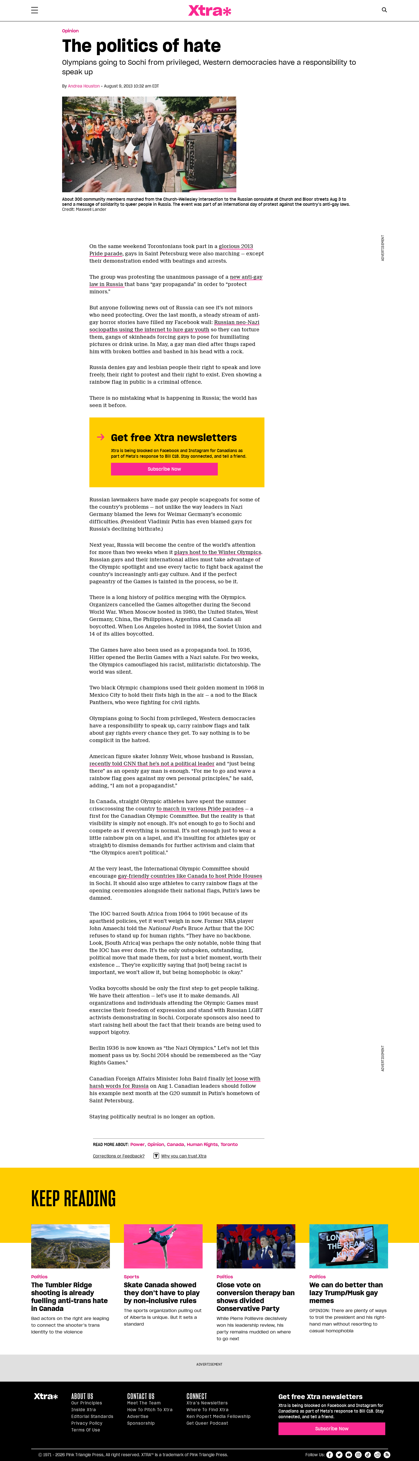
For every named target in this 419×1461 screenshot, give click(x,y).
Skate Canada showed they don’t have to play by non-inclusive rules (162, 1293)
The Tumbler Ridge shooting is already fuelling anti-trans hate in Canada (69, 1297)
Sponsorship (141, 1423)
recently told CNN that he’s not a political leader (151, 764)
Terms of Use (85, 1430)
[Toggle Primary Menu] (34, 11)
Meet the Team (144, 1403)
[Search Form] (384, 10)
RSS (387, 1454)
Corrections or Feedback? (119, 1156)
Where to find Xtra (208, 1409)
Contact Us (141, 1396)
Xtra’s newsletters (207, 1403)
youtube (348, 1454)
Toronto (229, 1144)
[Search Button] (384, 10)
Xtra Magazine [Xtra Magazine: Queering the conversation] (209, 10)
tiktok (367, 1454)
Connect (197, 1396)
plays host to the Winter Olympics (217, 552)
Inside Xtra (83, 1409)
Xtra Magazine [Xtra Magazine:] (45, 1398)
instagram (358, 1454)
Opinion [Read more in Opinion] (70, 30)
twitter (339, 1454)
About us (82, 1396)
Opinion (156, 1144)
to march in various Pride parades (200, 809)
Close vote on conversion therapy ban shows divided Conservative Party (256, 1297)
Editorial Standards (92, 1416)
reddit (377, 1454)
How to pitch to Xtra (150, 1409)
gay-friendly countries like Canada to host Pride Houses (190, 876)
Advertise (138, 1416)
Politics (39, 1276)
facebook (329, 1454)
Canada (175, 1144)
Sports (131, 1276)
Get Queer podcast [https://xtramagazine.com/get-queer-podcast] (207, 1423)
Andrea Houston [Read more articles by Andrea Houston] (84, 86)
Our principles (86, 1403)
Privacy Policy (87, 1423)
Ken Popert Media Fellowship (219, 1416)
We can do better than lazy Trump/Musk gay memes (346, 1293)
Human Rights (202, 1144)
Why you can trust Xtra (180, 1156)
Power (137, 1144)
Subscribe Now (164, 469)
